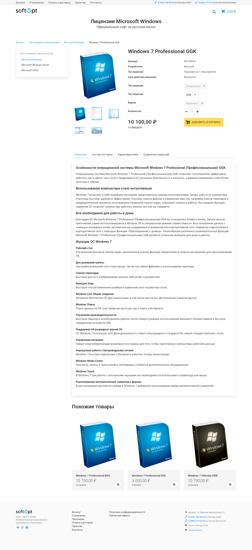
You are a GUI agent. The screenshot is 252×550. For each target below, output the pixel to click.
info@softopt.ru (195, 530)
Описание (81, 154)
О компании (37, 2)
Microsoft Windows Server (35, 65)
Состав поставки (102, 154)
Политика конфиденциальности (127, 512)
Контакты (96, 2)
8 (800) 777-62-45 (204, 2)
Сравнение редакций (156, 154)
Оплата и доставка (59, 2)
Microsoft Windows (31, 59)
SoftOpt (26, 11)
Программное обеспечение (44, 42)
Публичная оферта (119, 515)
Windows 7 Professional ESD (149, 475)
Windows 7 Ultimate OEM (203, 475)
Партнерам (78, 519)
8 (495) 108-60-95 (164, 2)
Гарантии (80, 2)
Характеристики (128, 154)
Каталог (20, 2)
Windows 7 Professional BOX (93, 475)
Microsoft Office (29, 70)
